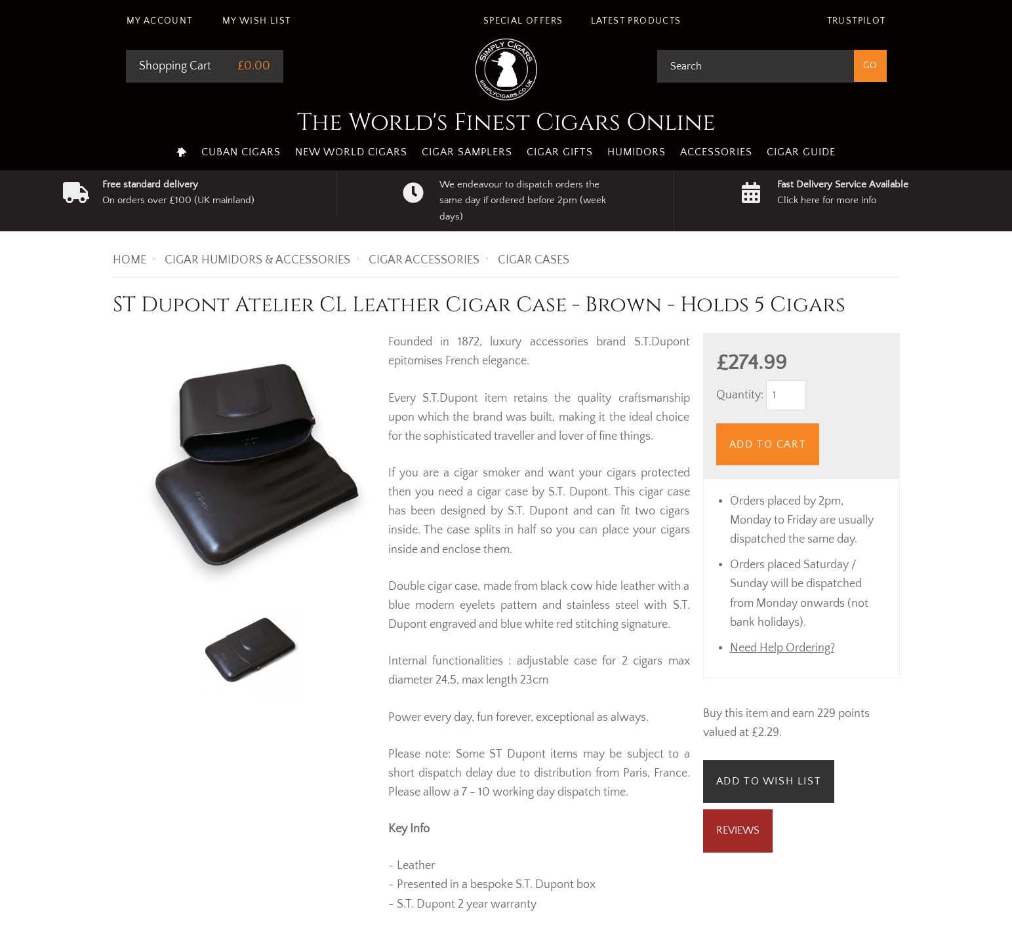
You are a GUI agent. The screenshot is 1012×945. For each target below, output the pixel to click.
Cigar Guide (801, 152)
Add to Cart (768, 444)
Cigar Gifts (560, 152)
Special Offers (523, 21)
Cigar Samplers (467, 152)
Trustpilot (856, 21)
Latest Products (636, 21)
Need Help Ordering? (782, 648)
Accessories (716, 152)
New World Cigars (351, 152)
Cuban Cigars (241, 152)
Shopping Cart (175, 66)
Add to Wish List (769, 781)
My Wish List (256, 21)
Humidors (636, 152)
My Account (160, 21)
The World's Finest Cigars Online (506, 122)
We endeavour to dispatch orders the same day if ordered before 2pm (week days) (522, 200)
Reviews (737, 830)
